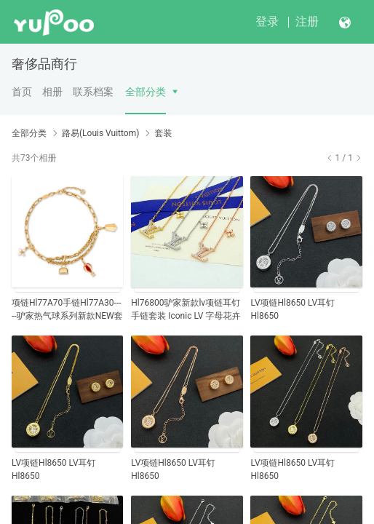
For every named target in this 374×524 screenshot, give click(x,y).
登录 (267, 21)
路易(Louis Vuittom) (100, 133)
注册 (307, 21)
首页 (22, 92)
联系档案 (93, 92)
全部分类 (145, 92)
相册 (52, 92)
